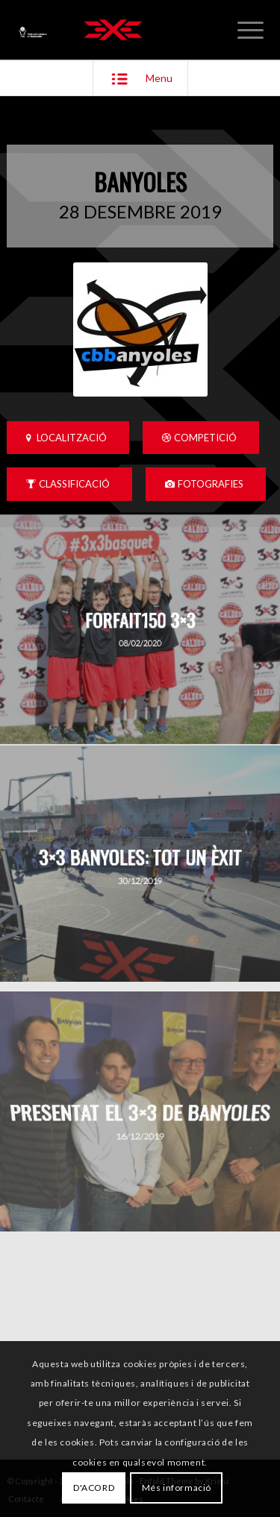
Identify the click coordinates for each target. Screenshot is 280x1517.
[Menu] (250, 30)
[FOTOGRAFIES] (206, 484)
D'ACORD (93, 1487)
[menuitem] (250, 30)
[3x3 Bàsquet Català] (113, 30)
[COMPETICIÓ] (201, 438)
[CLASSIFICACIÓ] (69, 484)
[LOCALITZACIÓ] (68, 438)
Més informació (176, 1487)
